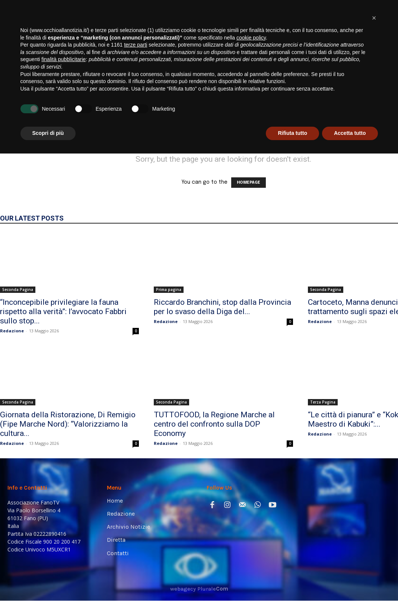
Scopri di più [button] (48, 580)
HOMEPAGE (248, 182)
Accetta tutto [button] (350, 580)
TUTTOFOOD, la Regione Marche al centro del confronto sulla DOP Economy (214, 424)
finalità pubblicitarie (63, 507)
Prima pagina (168, 289)
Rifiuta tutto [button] (292, 580)
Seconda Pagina (17, 289)
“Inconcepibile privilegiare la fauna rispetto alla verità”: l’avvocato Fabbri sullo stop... (63, 311)
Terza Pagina (322, 402)
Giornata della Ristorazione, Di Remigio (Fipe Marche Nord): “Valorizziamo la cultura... (68, 424)
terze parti (135, 492)
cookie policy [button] (251, 485)
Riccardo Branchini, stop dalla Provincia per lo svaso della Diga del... (222, 307)
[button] (381, 101)
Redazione (12, 330)
